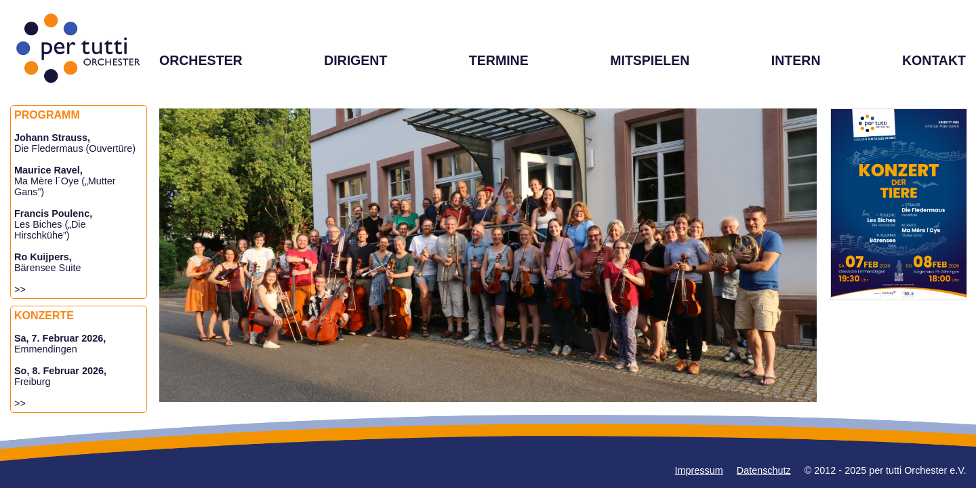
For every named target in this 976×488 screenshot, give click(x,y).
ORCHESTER (201, 60)
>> (20, 289)
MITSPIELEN (649, 60)
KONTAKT (934, 60)
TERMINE (499, 60)
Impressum (699, 470)
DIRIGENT (355, 60)
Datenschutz (764, 470)
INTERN (796, 60)
